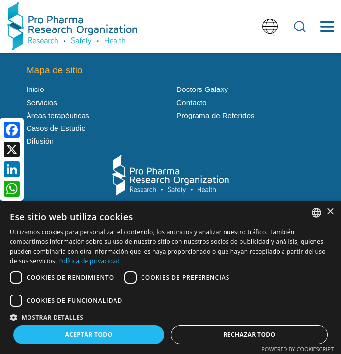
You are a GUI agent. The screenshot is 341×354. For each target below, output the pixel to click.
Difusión (40, 141)
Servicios (42, 102)
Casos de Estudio (56, 128)
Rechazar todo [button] (249, 334)
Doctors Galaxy (202, 89)
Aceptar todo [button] (88, 334)
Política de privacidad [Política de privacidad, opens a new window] (89, 261)
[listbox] (316, 213)
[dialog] (170, 277)
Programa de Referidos (215, 115)
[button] (170, 316)
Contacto (191, 102)
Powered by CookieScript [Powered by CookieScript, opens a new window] (297, 349)
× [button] (330, 212)
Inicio (35, 89)
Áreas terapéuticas (58, 115)
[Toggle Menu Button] (327, 26)
